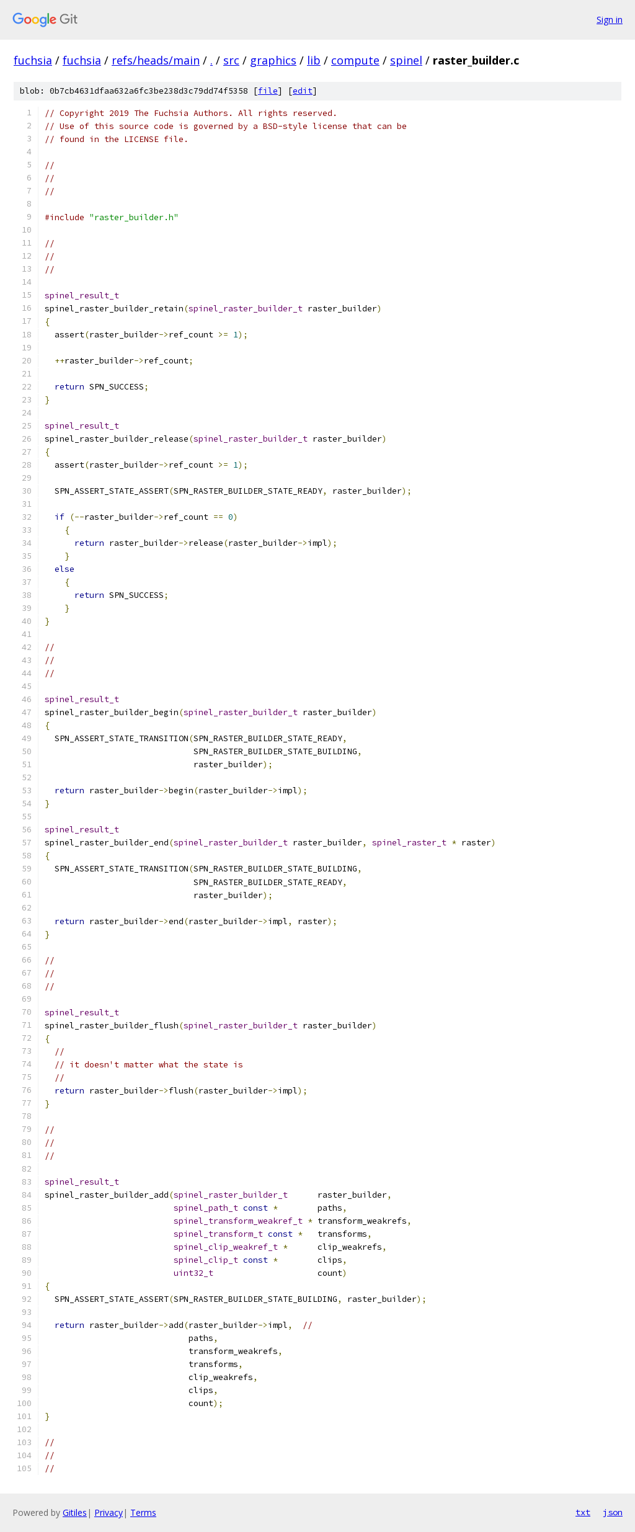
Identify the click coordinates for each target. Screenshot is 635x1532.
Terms (143, 1512)
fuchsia (33, 60)
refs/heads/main (156, 60)
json (613, 1512)
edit (303, 91)
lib (314, 60)
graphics (273, 60)
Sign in (610, 19)
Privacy (108, 1512)
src (231, 60)
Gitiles (75, 1512)
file (268, 91)
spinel (406, 60)
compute (355, 60)
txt (582, 1512)
